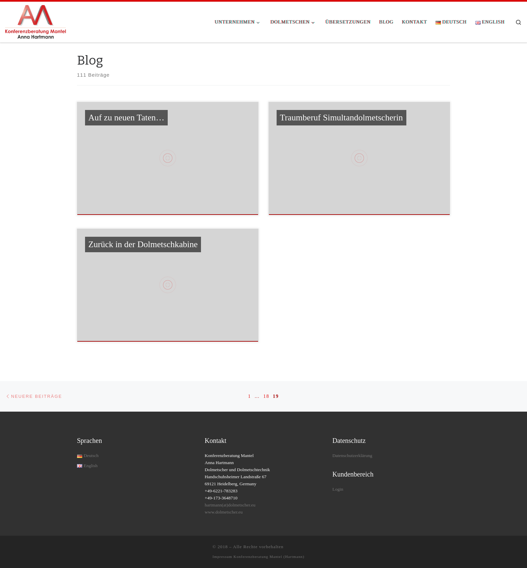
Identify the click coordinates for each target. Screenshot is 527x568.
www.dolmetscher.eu (224, 512)
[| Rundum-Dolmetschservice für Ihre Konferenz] (35, 21)
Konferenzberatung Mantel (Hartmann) (269, 557)
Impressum (223, 557)
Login (337, 489)
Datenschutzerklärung (352, 455)
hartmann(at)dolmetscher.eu (230, 504)
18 (266, 396)
